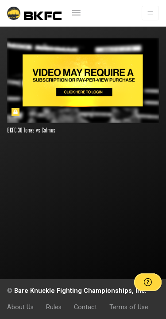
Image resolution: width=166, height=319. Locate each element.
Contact (85, 307)
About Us (20, 307)
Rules (54, 307)
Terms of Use (128, 307)
